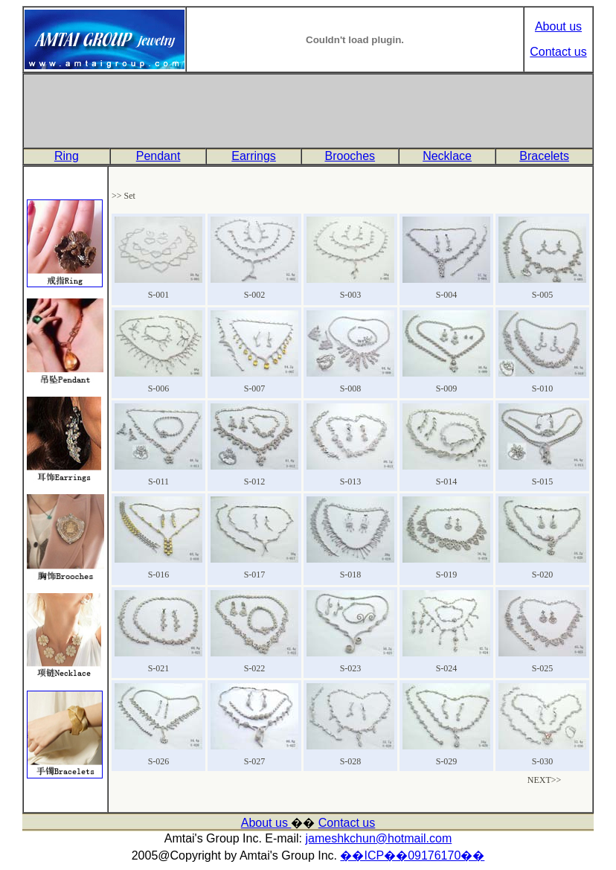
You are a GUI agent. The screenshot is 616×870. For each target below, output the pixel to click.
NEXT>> (544, 780)
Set (129, 196)
